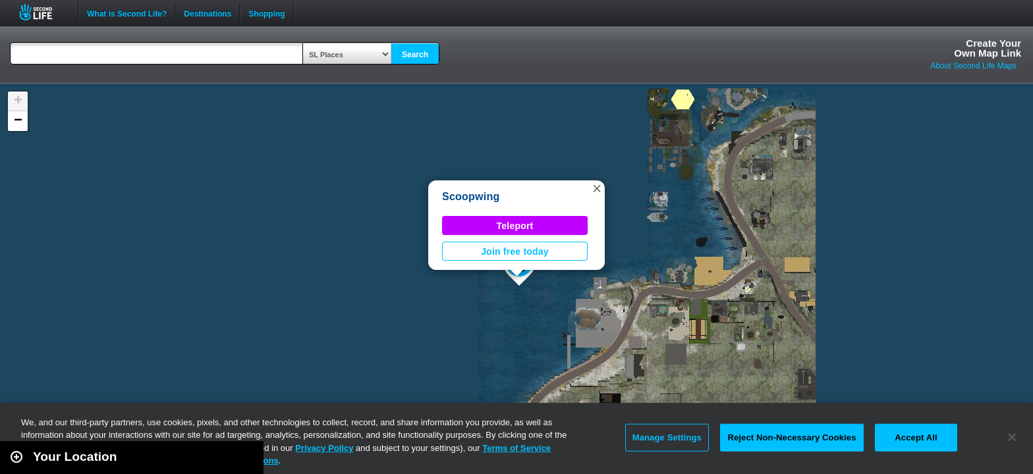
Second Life (43, 12)
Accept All (916, 437)
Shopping (266, 12)
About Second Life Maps (973, 65)
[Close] (1011, 437)
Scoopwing (471, 196)
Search (415, 54)
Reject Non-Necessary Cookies (791, 437)
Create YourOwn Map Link (987, 48)
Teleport (515, 226)
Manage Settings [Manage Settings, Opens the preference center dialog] (667, 437)
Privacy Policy (324, 448)
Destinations (207, 12)
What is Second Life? (127, 12)
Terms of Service (516, 448)
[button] (597, 188)
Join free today (515, 251)
